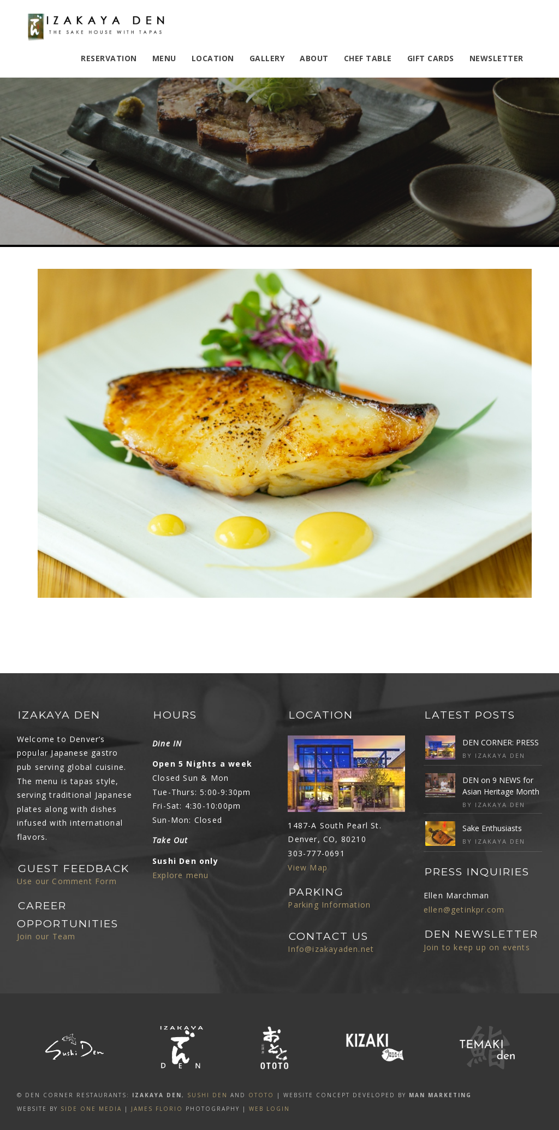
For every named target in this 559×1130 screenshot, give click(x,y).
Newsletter (496, 58)
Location (213, 58)
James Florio (157, 1109)
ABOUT (314, 58)
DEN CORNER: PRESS (500, 742)
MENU (164, 58)
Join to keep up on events (477, 947)
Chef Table (368, 58)
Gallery (267, 58)
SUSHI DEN (207, 1095)
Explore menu (180, 875)
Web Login (269, 1109)
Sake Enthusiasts (492, 828)
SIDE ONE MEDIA (91, 1109)
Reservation (109, 58)
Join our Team (46, 936)
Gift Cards (430, 58)
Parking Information (329, 904)
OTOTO (261, 1095)
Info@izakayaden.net (331, 949)
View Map (308, 867)
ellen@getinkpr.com (464, 909)
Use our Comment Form (67, 881)
